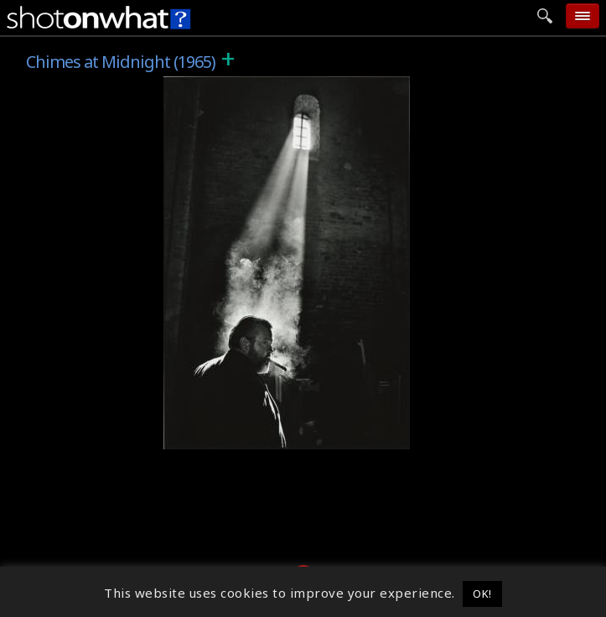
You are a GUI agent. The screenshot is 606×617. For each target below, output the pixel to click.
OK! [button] (482, 593)
